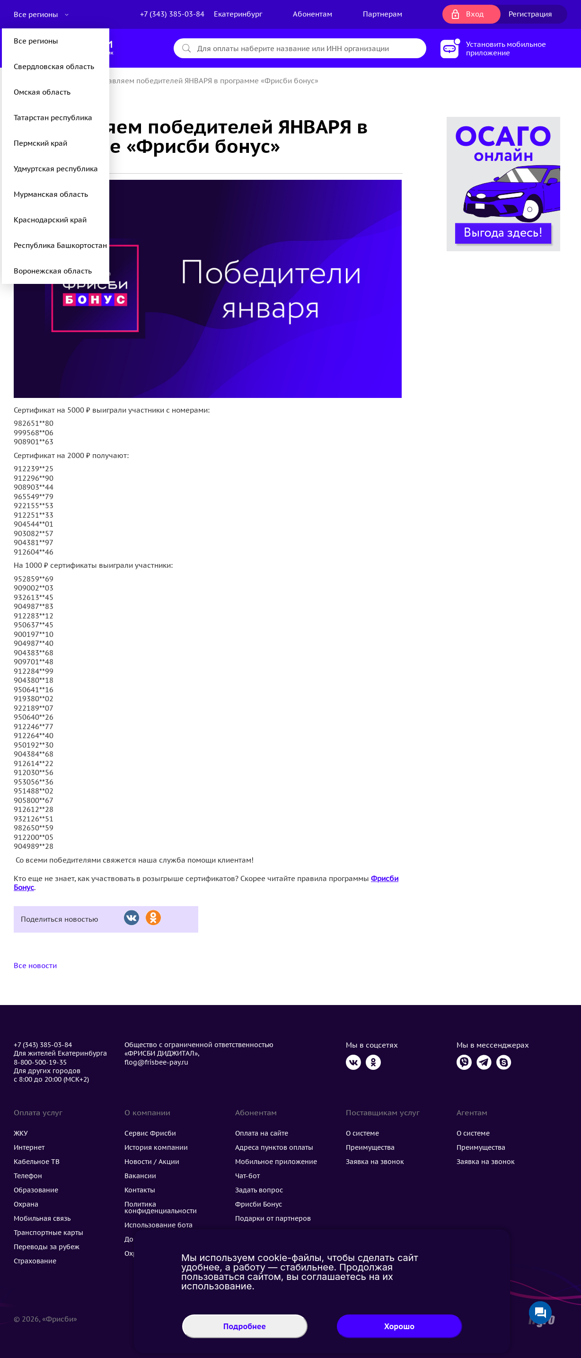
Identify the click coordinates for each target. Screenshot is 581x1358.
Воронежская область (53, 270)
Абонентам (312, 13)
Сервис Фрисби (150, 1133)
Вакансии (140, 1176)
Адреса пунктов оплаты (274, 1147)
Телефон (28, 1176)
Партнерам (382, 13)
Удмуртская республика (56, 168)
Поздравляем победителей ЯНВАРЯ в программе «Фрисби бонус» (202, 80)
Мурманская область (51, 194)
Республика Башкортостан (60, 245)
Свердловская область (54, 66)
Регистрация (530, 13)
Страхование (35, 1261)
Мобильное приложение (276, 1161)
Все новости (35, 965)
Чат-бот (247, 1176)
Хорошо (399, 1326)
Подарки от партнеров (273, 1218)
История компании (156, 1147)
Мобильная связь (42, 1218)
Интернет (29, 1147)
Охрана (26, 1204)
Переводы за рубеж (46, 1246)
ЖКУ (21, 1133)
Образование (36, 1190)
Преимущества (370, 1147)
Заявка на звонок (375, 1161)
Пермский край (40, 143)
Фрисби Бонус (258, 1204)
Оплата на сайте (261, 1133)
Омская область (42, 92)
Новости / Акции (151, 1161)
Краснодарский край (50, 219)
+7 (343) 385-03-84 (172, 13)
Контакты (139, 1190)
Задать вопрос (259, 1190)
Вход (475, 13)
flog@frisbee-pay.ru (156, 1062)
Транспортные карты (48, 1232)
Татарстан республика (53, 117)
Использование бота (158, 1225)
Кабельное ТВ (37, 1161)
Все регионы (37, 14)
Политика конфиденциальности (160, 1207)
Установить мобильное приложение (506, 48)
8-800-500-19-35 (40, 1062)
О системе (362, 1133)
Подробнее (244, 1326)
